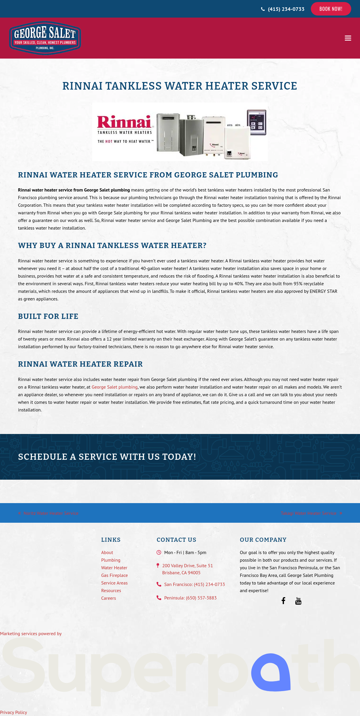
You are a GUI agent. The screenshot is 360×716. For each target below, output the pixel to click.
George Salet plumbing (115, 387)
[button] (348, 38)
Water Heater (114, 567)
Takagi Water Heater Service (311, 513)
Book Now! (331, 8)
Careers (108, 598)
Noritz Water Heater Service (48, 513)
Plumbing (111, 560)
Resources (111, 590)
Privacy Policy (13, 712)
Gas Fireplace (114, 575)
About (107, 552)
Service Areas (114, 583)
